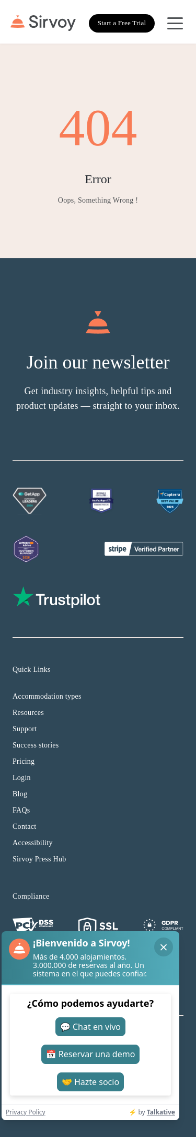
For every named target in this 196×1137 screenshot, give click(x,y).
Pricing (23, 761)
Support (25, 729)
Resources (28, 713)
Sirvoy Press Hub (39, 859)
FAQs (21, 810)
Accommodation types (47, 696)
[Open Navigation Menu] (175, 23)
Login (22, 778)
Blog (20, 794)
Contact (25, 826)
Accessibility (33, 843)
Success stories (36, 745)
